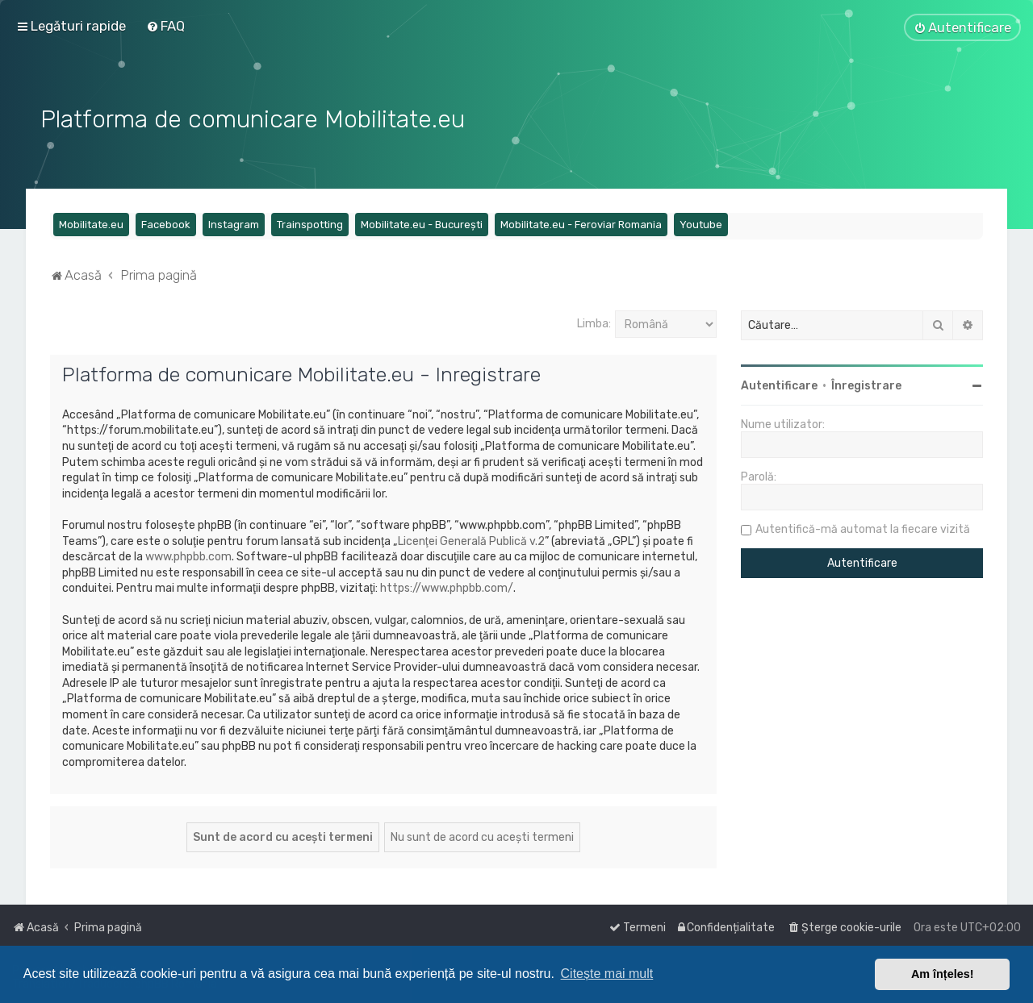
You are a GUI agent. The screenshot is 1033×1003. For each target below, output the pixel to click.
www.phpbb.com (188, 555)
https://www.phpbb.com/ (446, 586)
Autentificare (779, 384)
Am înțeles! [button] (942, 974)
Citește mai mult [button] (607, 973)
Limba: (594, 322)
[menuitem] (165, 26)
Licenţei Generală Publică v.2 (471, 540)
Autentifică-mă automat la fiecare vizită (862, 528)
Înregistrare (866, 384)
